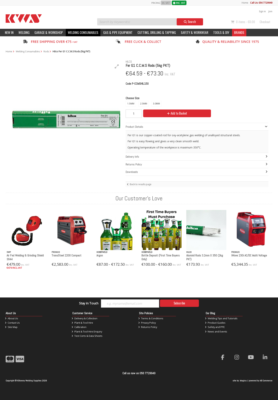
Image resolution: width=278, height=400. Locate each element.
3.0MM (156, 103)
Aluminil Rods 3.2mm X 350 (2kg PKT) (204, 257)
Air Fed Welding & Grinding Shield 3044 (25, 257)
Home (245, 2)
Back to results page (140, 184)
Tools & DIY (221, 32)
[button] (117, 66)
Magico (243, 380)
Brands (239, 32)
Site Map (11, 327)
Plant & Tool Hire (82, 322)
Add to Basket (177, 113)
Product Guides (215, 322)
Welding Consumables (83, 32)
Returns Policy (147, 327)
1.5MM (130, 103)
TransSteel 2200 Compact (66, 255)
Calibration (79, 327)
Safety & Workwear (194, 32)
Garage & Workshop (48, 32)
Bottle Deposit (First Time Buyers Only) (160, 257)
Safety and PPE (215, 327)
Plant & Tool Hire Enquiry (87, 331)
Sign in (262, 11)
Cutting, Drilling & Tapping (156, 32)
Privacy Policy (147, 322)
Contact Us (12, 322)
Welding (24, 32)
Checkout (265, 22)
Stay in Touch (88, 303)
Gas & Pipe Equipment (118, 32)
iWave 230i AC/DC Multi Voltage (249, 255)
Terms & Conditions (150, 318)
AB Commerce (266, 380)
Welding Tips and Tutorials (221, 318)
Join (270, 11)
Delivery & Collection (84, 318)
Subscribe (179, 303)
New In (9, 32)
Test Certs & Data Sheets (87, 336)
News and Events (216, 331)
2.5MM (143, 103)
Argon (99, 255)
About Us (11, 318)
